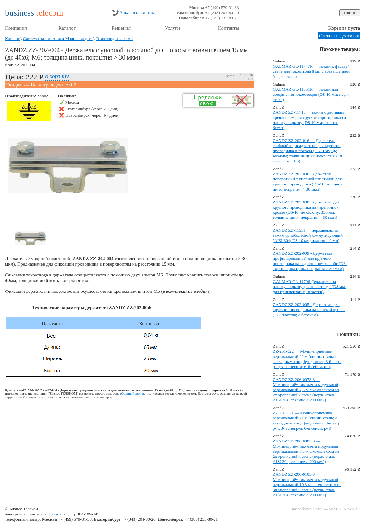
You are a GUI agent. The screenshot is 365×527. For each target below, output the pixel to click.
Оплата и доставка (339, 35)
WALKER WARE (344, 508)
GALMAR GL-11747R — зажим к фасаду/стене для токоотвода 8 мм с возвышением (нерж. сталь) (311, 71)
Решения (121, 28)
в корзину (57, 76)
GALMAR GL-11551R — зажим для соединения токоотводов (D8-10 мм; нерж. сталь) (311, 94)
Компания (16, 28)
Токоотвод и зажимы (114, 38)
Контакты (228, 28)
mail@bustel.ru (54, 514)
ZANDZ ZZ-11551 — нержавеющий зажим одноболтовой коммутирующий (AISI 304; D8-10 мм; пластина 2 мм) (308, 235)
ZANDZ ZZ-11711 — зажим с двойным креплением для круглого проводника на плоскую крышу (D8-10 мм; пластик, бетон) (309, 120)
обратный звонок (132, 393)
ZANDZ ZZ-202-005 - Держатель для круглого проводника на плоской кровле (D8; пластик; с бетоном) (309, 309)
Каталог (67, 28)
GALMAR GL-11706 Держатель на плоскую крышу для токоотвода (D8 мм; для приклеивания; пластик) (309, 286)
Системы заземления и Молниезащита (57, 38)
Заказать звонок (137, 12)
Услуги (172, 28)
